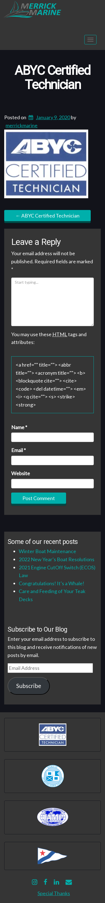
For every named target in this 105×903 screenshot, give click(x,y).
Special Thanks (54, 893)
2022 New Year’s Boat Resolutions (56, 559)
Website (20, 473)
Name (19, 427)
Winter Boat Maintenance (47, 551)
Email (18, 450)
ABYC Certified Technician (52, 77)
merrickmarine (22, 125)
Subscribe (28, 685)
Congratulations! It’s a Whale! (51, 583)
